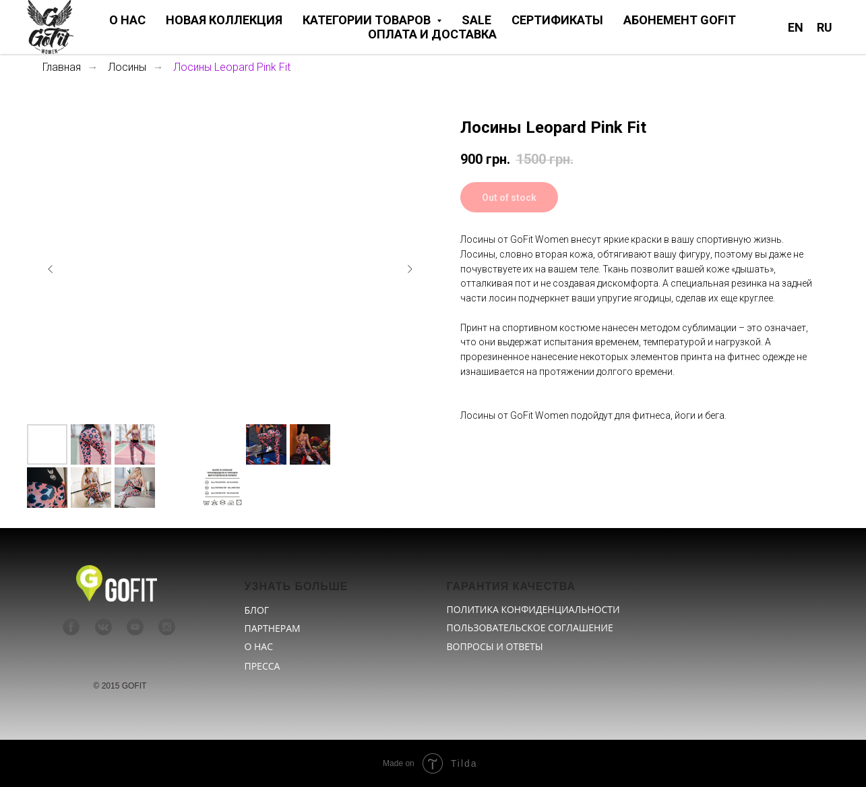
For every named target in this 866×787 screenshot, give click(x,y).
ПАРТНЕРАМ (273, 628)
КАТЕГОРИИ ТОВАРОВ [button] (368, 20)
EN (795, 27)
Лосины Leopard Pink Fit (231, 67)
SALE (476, 20)
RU (824, 27)
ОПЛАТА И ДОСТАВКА (432, 34)
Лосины (127, 67)
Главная (61, 67)
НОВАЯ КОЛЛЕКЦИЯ (224, 20)
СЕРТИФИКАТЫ (557, 20)
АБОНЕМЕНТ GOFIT (679, 20)
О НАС (127, 20)
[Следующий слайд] (410, 269)
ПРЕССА (262, 666)
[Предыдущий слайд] (50, 269)
